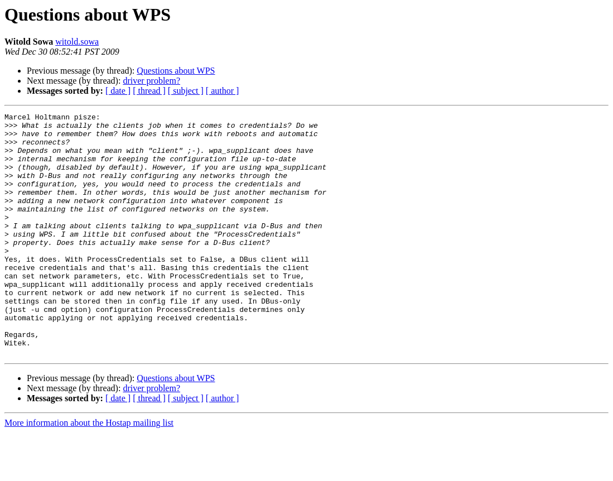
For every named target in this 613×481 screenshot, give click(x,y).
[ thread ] (149, 90)
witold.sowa (77, 41)
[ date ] (118, 90)
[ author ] (222, 90)
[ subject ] (186, 90)
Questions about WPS (176, 70)
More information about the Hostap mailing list (88, 471)
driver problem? (151, 80)
